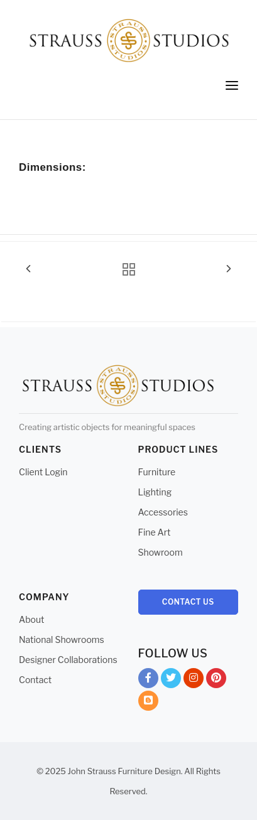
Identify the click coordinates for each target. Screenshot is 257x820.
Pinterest (216, 680)
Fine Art (154, 532)
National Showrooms (61, 639)
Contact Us (188, 602)
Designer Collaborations (68, 659)
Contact (35, 679)
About (31, 619)
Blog (148, 703)
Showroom (160, 552)
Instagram (193, 680)
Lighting (155, 492)
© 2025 (51, 771)
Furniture (157, 472)
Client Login (43, 472)
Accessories (163, 512)
